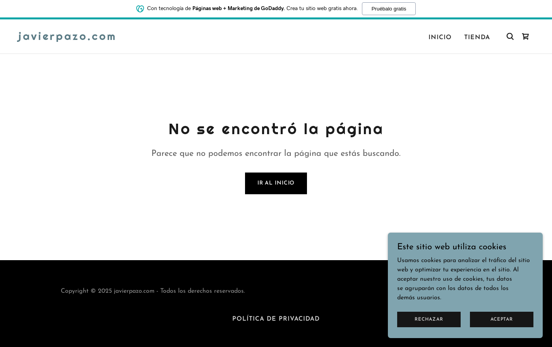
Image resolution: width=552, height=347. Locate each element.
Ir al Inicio (276, 183)
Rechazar (429, 330)
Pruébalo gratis (389, 8)
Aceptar (501, 330)
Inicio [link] (440, 38)
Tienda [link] (477, 38)
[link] (68, 38)
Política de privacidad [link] (276, 319)
